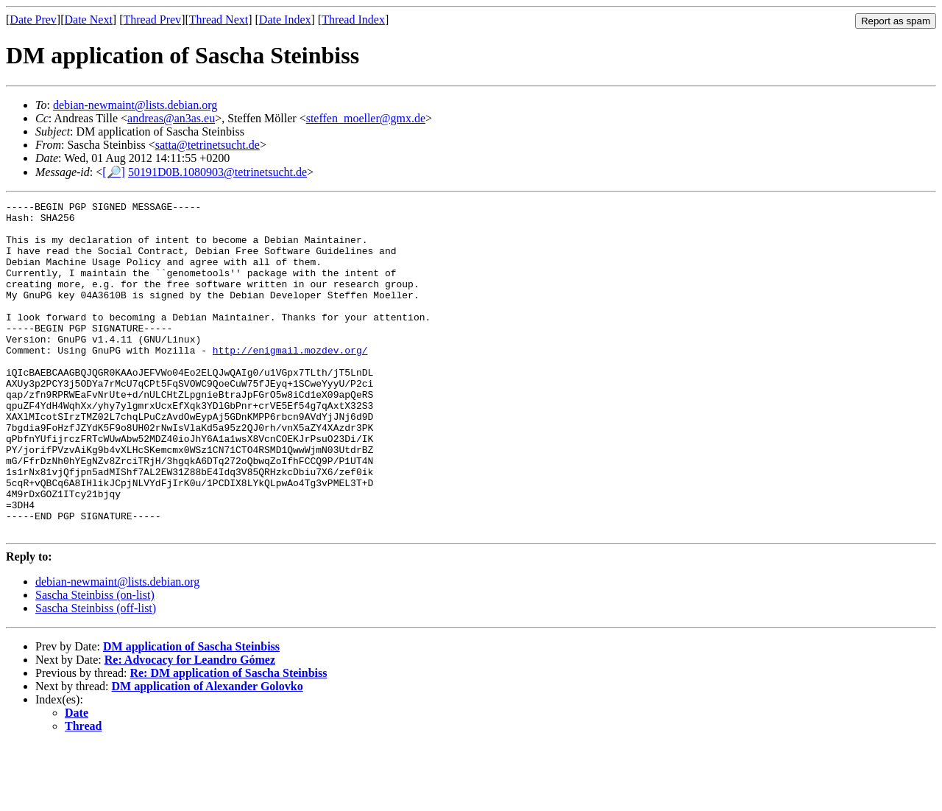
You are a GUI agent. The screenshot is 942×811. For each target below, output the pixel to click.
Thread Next (218, 19)
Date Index (285, 19)
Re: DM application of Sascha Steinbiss (228, 739)
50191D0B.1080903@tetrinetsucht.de (217, 172)
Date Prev (33, 19)
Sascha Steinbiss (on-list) (95, 661)
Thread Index (353, 19)
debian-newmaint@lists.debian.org (135, 105)
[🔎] (113, 172)
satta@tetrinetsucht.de (207, 144)
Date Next (89, 19)
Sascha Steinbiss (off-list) (95, 674)
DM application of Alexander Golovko (207, 752)
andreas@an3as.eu (171, 118)
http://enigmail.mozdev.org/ (290, 380)
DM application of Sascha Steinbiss (191, 712)
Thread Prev (152, 19)
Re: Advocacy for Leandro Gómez (190, 726)
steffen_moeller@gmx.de (365, 118)
